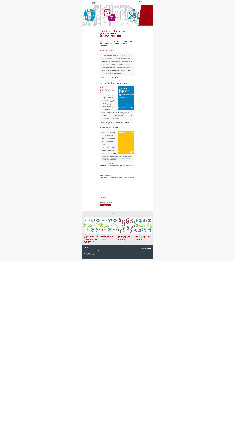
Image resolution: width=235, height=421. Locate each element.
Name (101, 192)
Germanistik (107, 163)
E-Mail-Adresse (103, 197)
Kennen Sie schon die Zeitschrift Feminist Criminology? (124, 238)
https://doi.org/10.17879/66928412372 (108, 50)
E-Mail (85, 256)
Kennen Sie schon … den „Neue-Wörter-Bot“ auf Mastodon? (142, 238)
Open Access (122, 165)
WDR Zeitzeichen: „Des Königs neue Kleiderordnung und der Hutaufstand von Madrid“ (91, 240)
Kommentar (102, 180)
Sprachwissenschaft (130, 165)
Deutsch (107, 165)
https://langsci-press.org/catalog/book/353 (109, 127)
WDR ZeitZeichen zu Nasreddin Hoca (107, 237)
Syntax (101, 166)
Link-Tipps (112, 163)
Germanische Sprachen (114, 165)
